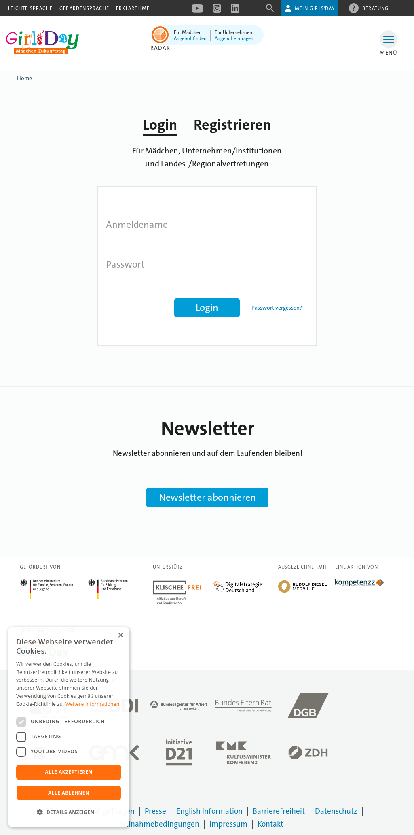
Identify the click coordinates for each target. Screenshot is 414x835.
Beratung (375, 8)
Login (160, 124)
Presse (155, 811)
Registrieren (232, 124)
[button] (68, 812)
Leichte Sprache (30, 8)
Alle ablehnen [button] (68, 792)
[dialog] (68, 727)
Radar (160, 47)
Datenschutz (336, 811)
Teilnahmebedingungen (159, 824)
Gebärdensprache (84, 8)
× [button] (120, 636)
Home (24, 78)
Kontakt (270, 824)
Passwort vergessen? (276, 307)
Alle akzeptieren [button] (69, 772)
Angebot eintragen (234, 38)
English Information (209, 811)
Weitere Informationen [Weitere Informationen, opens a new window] (92, 704)
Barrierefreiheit (279, 811)
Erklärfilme (133, 8)
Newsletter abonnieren (207, 497)
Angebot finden (190, 38)
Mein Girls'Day (315, 8)
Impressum (228, 824)
